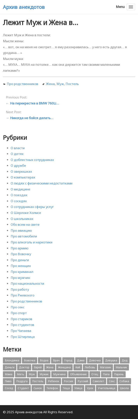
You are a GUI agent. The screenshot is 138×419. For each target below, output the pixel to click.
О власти (18, 148)
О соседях (19, 201)
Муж (60, 84)
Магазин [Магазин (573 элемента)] (105, 367)
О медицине (20, 189)
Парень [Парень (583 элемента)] (119, 374)
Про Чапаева (21, 330)
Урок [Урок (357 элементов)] (90, 388)
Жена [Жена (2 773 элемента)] (49, 367)
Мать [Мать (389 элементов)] (20, 374)
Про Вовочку (21, 254)
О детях (17, 153)
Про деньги (20, 260)
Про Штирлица (23, 336)
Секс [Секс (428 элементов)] (112, 381)
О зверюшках (21, 171)
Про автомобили (24, 236)
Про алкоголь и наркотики (31, 242)
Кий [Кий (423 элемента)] (77, 367)
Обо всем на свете (25, 224)
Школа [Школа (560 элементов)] (124, 388)
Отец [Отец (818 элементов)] (94, 374)
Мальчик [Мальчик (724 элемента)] (121, 367)
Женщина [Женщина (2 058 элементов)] (64, 367)
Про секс (17, 307)
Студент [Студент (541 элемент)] (23, 388)
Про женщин (21, 265)
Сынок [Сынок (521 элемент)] (38, 388)
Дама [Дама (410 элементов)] (80, 360)
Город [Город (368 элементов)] (68, 360)
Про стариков (21, 319)
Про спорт (19, 313)
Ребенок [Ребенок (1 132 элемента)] (53, 381)
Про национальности (27, 283)
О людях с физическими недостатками (41, 183)
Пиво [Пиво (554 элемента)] (8, 381)
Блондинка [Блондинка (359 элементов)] (12, 360)
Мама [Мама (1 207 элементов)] (8, 374)
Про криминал (22, 271)
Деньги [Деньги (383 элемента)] (9, 367)
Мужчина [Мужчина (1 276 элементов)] (59, 374)
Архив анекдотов (24, 6)
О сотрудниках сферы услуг (32, 206)
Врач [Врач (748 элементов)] (56, 360)
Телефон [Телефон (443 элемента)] (52, 388)
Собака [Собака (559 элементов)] (124, 381)
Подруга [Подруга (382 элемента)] (22, 381)
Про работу (20, 289)
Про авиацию (21, 230)
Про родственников (22, 84)
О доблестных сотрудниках (32, 159)
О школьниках (22, 218)
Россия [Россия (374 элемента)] (68, 381)
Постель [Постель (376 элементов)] (37, 381)
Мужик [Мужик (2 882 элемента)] (44, 374)
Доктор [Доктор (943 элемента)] (24, 367)
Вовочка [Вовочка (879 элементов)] (29, 360)
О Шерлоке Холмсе (26, 212)
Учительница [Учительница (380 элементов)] (106, 388)
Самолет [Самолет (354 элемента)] (98, 381)
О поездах (19, 195)
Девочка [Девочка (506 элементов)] (95, 360)
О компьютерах (23, 177)
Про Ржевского (22, 295)
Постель (72, 84)
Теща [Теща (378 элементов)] (66, 388)
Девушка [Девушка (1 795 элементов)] (111, 360)
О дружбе (18, 165)
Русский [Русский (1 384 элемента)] (83, 381)
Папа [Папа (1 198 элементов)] (106, 374)
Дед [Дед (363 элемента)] (125, 360)
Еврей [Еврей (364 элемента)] (38, 367)
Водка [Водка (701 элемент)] (44, 360)
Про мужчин (20, 277)
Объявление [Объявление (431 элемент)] (78, 374)
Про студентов (22, 324)
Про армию (19, 248)
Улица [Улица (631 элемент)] (78, 388)
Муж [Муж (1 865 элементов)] (32, 374)
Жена (50, 84)
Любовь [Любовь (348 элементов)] (90, 367)
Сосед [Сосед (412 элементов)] (9, 388)
